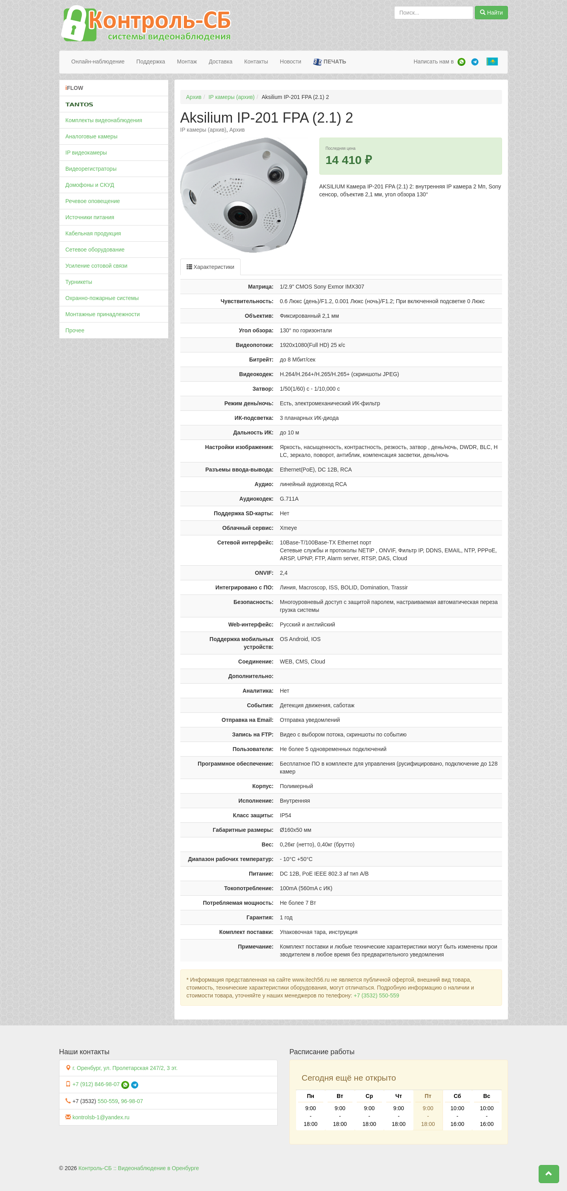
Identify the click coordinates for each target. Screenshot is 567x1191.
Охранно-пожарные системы (102, 298)
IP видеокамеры (86, 152)
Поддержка (150, 61)
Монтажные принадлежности (102, 314)
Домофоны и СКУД (89, 185)
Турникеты (78, 282)
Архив (194, 97)
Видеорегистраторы (91, 169)
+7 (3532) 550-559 (376, 995)
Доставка (220, 61)
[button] (549, 1174)
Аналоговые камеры (91, 136)
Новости (290, 61)
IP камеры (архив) (232, 97)
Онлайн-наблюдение (97, 61)
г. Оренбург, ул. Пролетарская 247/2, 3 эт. (125, 1068)
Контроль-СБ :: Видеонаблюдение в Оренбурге (138, 1168)
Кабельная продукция (93, 233)
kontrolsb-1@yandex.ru (101, 1117)
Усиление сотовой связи (96, 266)
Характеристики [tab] (211, 267)
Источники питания (89, 217)
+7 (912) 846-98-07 (96, 1084)
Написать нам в (433, 61)
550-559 (108, 1101)
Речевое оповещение (92, 201)
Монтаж (187, 61)
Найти (491, 12)
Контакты (256, 61)
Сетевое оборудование (94, 249)
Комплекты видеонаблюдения (103, 120)
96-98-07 (132, 1101)
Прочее (74, 330)
